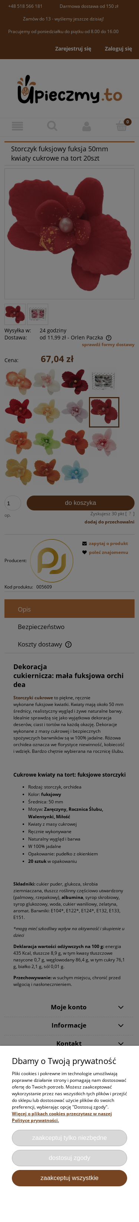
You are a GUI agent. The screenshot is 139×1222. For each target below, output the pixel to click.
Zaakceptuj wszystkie (69, 1177)
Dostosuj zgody (69, 1157)
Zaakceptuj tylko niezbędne (69, 1137)
